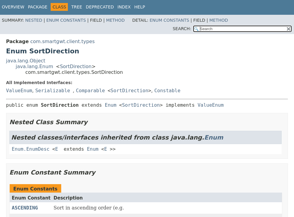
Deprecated (100, 7)
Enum (111, 105)
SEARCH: (182, 28)
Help (139, 7)
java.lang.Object (25, 61)
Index (124, 7)
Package (38, 7)
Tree (76, 7)
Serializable (52, 90)
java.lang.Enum (34, 66)
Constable (167, 90)
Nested (33, 20)
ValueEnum (19, 90)
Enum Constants (66, 20)
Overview (13, 7)
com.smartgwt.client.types (62, 41)
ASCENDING (25, 208)
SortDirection (76, 66)
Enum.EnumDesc (30, 149)
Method (115, 20)
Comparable (90, 90)
